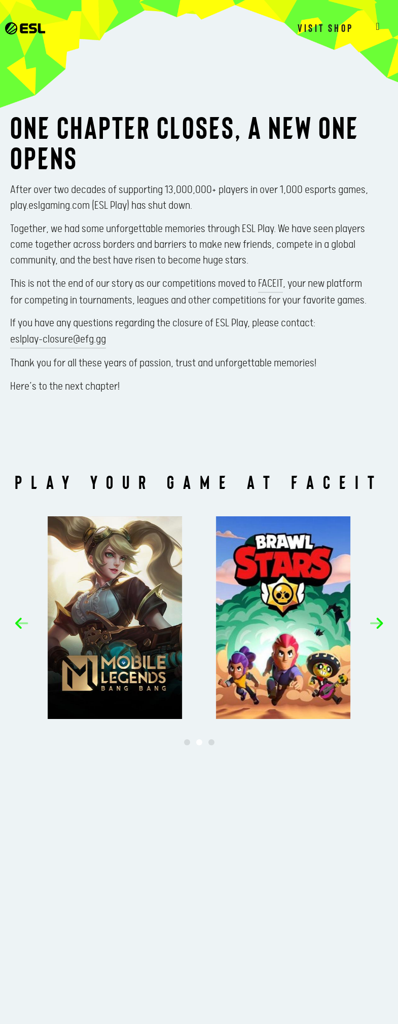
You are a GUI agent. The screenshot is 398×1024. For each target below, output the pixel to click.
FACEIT (270, 284)
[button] (26, 623)
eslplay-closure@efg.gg (58, 339)
